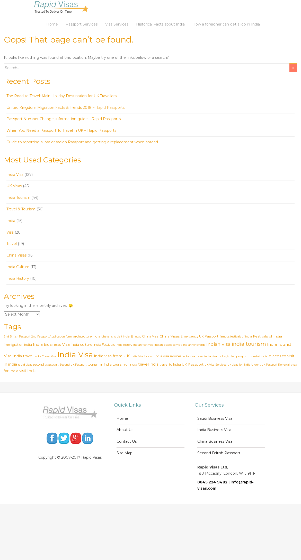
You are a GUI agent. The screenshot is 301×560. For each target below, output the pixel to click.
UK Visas (14, 186)
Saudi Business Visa (214, 418)
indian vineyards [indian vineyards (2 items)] (194, 345)
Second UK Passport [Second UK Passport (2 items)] (73, 364)
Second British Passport (218, 453)
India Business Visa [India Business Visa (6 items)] (51, 344)
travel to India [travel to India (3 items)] (170, 364)
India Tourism (18, 197)
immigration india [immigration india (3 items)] (18, 345)
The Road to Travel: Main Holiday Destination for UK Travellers (61, 96)
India (10, 220)
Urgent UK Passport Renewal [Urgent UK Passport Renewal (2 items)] (270, 364)
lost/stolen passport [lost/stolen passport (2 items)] (234, 356)
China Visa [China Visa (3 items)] (150, 336)
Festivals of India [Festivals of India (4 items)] (267, 336)
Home (52, 24)
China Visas (16, 255)
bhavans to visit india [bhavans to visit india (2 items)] (115, 336)
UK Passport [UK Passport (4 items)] (192, 364)
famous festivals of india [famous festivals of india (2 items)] (235, 336)
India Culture (17, 267)
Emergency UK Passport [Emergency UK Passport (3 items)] (199, 336)
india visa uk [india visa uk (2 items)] (212, 356)
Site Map (124, 453)
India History (17, 278)
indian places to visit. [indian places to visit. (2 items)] (168, 345)
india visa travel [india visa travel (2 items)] (192, 356)
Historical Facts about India (160, 24)
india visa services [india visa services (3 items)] (168, 356)
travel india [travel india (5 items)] (148, 364)
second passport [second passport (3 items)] (46, 364)
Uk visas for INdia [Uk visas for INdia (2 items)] (238, 364)
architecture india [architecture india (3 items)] (86, 336)
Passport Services (82, 24)
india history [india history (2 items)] (124, 345)
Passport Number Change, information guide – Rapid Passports (63, 119)
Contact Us (127, 441)
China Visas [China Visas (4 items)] (170, 336)
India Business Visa (214, 429)
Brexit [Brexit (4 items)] (136, 336)
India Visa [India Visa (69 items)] (75, 354)
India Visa (14, 174)
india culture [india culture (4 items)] (81, 344)
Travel (11, 243)
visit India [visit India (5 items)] (28, 370)
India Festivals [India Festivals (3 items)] (104, 345)
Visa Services (116, 24)
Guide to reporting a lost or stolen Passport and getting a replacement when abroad (82, 142)
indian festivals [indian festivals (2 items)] (143, 345)
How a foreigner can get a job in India (226, 24)
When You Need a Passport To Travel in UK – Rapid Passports (61, 130)
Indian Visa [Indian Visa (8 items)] (218, 344)
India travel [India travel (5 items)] (23, 356)
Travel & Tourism (21, 209)
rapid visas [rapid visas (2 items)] (25, 364)
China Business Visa (215, 441)
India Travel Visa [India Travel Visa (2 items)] (45, 356)
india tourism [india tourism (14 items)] (249, 344)
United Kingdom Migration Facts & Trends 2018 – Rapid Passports (65, 107)
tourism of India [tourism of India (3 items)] (125, 364)
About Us (125, 429)
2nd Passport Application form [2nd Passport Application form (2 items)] (51, 336)
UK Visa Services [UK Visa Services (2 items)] (215, 364)
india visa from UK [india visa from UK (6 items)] (112, 355)
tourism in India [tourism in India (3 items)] (99, 364)
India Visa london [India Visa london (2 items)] (142, 356)
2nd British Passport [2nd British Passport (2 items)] (17, 336)
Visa (10, 232)
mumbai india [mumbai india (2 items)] (258, 356)
